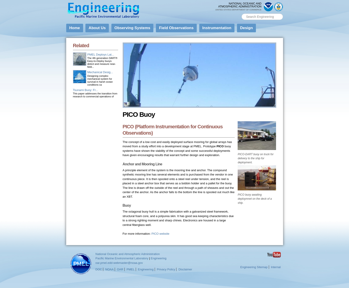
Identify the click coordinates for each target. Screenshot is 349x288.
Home (74, 28)
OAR (120, 269)
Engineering (158, 258)
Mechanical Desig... (100, 72)
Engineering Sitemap (254, 267)
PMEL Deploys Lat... (100, 54)
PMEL (130, 269)
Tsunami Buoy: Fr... (85, 90)
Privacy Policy (166, 269)
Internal (276, 267)
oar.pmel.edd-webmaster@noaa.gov (119, 263)
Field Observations (176, 28)
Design (246, 28)
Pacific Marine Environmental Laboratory (122, 258)
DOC (99, 269)
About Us (97, 28)
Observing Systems (132, 28)
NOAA (109, 269)
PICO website (160, 233)
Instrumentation (216, 28)
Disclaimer (185, 269)
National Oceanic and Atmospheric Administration (128, 254)
